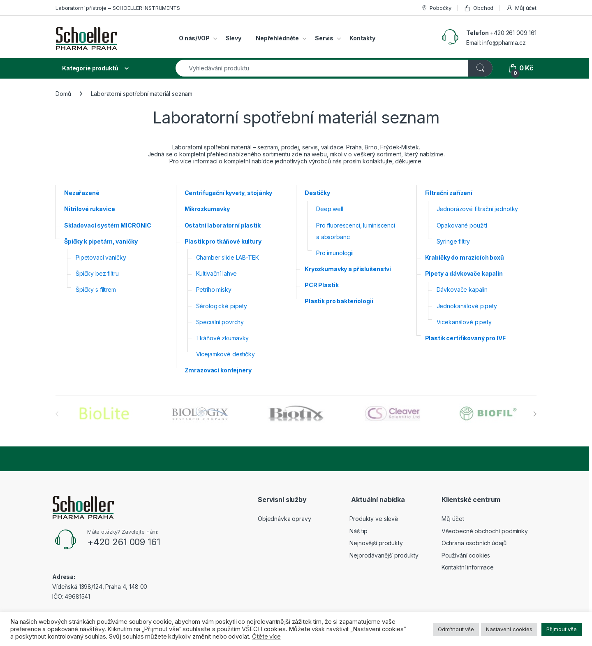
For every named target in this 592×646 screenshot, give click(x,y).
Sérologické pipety (221, 305)
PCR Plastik (321, 284)
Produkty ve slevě (373, 518)
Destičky (317, 192)
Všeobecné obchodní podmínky (485, 530)
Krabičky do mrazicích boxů (464, 257)
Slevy (233, 38)
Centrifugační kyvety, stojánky (229, 192)
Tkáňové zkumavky (222, 338)
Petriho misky (213, 289)
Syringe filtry (453, 241)
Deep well (329, 208)
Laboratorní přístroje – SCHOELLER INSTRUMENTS (118, 8)
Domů (63, 93)
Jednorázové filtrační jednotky (477, 208)
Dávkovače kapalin (462, 289)
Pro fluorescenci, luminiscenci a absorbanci (355, 231)
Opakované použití (462, 225)
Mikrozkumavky (207, 208)
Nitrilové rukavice (89, 208)
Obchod (478, 8)
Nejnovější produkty (375, 542)
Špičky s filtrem (96, 289)
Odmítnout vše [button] (456, 629)
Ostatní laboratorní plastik (223, 225)
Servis (324, 38)
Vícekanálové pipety (464, 321)
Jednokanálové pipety (467, 305)
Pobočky (436, 8)
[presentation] (534, 414)
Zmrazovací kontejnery (218, 370)
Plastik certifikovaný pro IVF (465, 338)
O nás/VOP (194, 38)
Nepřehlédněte (277, 38)
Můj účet (521, 8)
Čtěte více (266, 636)
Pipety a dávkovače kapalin (464, 273)
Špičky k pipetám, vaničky (101, 241)
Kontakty (362, 38)
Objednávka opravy (284, 518)
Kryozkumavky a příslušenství (348, 268)
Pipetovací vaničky (101, 257)
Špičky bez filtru (97, 273)
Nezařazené (81, 192)
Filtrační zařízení (448, 192)
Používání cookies (466, 555)
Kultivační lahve (216, 273)
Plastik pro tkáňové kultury (223, 241)
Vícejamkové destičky (225, 354)
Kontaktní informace (468, 567)
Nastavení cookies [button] (509, 629)
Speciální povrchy (220, 321)
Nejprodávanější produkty (384, 555)
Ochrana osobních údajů (474, 542)
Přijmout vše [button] (561, 629)
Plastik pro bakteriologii (339, 300)
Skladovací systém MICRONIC (107, 225)
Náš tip (358, 530)
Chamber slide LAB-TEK (227, 257)
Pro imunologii (335, 252)
